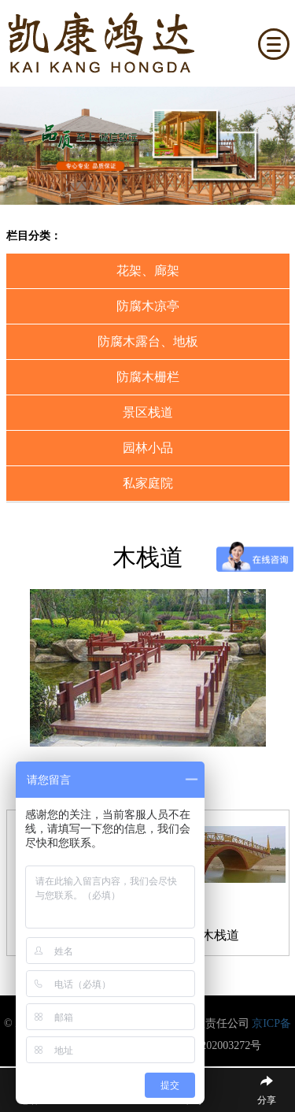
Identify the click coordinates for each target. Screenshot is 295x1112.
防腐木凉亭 (147, 306)
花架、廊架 (147, 270)
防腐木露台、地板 (148, 341)
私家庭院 (148, 483)
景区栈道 (148, 412)
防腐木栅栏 (147, 377)
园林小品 (148, 447)
